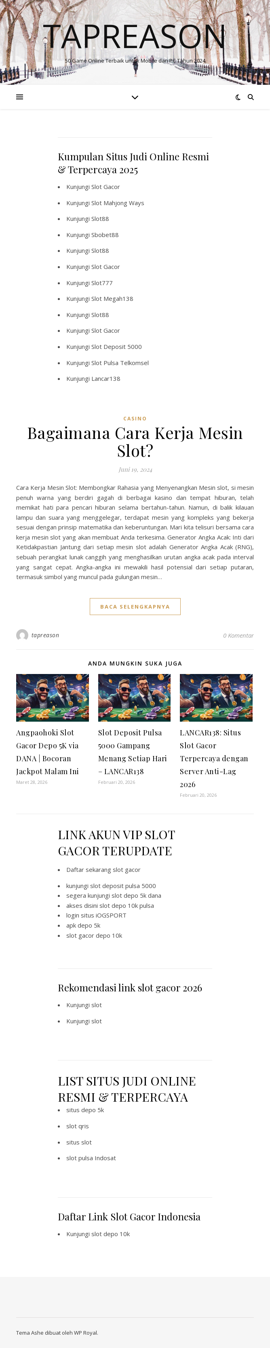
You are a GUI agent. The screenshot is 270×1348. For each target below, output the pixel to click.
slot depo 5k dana (136, 895)
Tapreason (135, 35)
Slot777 (102, 283)
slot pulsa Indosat (91, 1158)
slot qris (77, 1126)
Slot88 (100, 218)
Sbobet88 (105, 235)
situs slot (79, 1142)
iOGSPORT (111, 915)
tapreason (45, 635)
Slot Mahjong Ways (117, 203)
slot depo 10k (110, 1234)
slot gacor (127, 869)
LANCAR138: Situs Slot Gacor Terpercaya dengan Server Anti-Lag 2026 (214, 758)
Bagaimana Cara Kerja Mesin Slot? (135, 441)
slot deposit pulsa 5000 (123, 886)
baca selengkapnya (135, 606)
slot (96, 1005)
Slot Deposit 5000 (116, 346)
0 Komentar (238, 635)
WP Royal (85, 1332)
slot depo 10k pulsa (126, 905)
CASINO (135, 418)
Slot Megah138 (112, 298)
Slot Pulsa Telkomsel (120, 363)
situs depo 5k (85, 1110)
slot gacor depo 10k (94, 935)
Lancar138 (105, 378)
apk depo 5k (83, 925)
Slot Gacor (105, 187)
